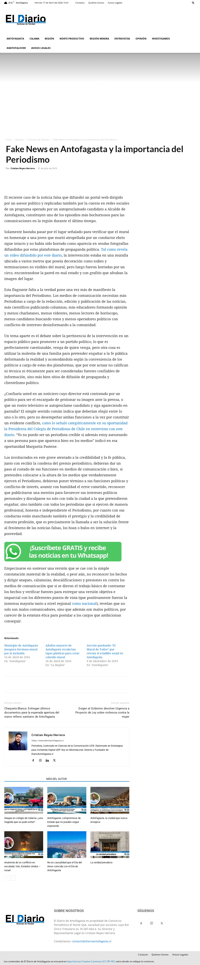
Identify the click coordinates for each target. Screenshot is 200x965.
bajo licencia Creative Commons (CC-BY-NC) (91, 961)
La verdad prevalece (101, 862)
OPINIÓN (141, 38)
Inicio (9, 139)
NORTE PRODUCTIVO (72, 38)
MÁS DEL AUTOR (56, 778)
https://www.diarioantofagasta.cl (47, 740)
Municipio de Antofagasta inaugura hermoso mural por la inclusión (21, 649)
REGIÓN (49, 38)
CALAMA (34, 38)
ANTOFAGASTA (15, 38)
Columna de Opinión (38, 139)
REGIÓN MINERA (99, 38)
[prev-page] (6, 878)
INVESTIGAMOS (161, 38)
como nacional (84, 603)
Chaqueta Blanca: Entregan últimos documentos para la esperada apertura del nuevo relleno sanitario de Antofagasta (31, 712)
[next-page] (13, 878)
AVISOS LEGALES (41, 48)
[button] (193, 2)
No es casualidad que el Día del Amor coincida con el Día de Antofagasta (64, 866)
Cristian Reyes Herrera (23, 168)
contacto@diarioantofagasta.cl (91, 941)
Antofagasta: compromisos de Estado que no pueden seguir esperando (64, 822)
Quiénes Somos (96, 2)
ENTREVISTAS (122, 38)
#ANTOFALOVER (16, 48)
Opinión (19, 139)
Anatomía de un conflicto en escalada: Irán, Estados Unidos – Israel (22, 866)
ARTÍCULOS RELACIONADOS (24, 778)
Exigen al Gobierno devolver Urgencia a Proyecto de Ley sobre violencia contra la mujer (102, 712)
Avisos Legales (115, 2)
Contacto (80, 2)
